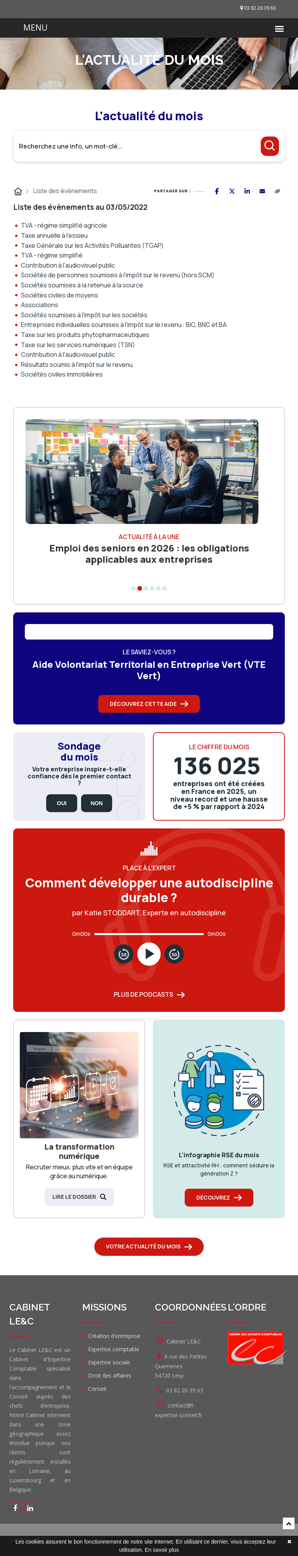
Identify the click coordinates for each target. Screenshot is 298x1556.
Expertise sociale (109, 1362)
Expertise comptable (113, 1349)
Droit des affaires (110, 1375)
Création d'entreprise (114, 1336)
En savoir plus (162, 1550)
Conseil (97, 1388)
